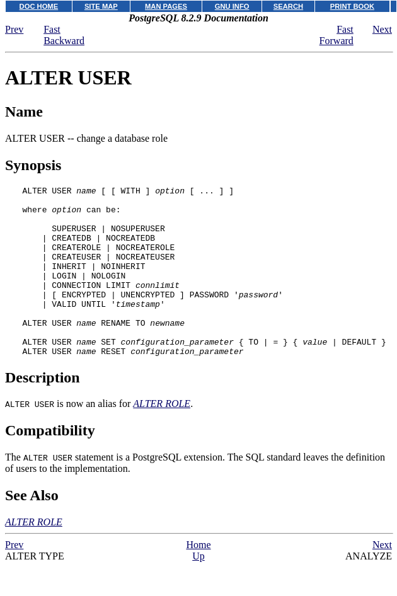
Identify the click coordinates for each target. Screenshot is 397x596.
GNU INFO (232, 6)
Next (382, 29)
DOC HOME (39, 6)
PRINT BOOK (352, 6)
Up (198, 590)
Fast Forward (336, 35)
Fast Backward (63, 35)
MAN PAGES (166, 6)
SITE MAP (101, 6)
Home (198, 578)
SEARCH (288, 6)
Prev (14, 29)
